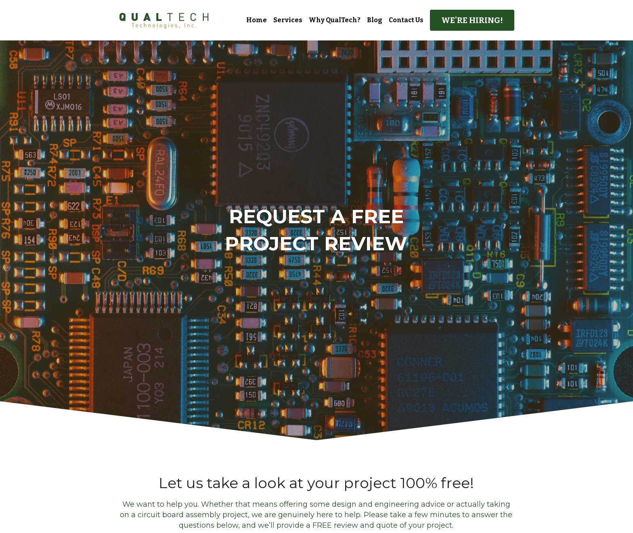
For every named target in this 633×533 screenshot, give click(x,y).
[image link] (164, 19)
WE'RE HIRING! (472, 20)
